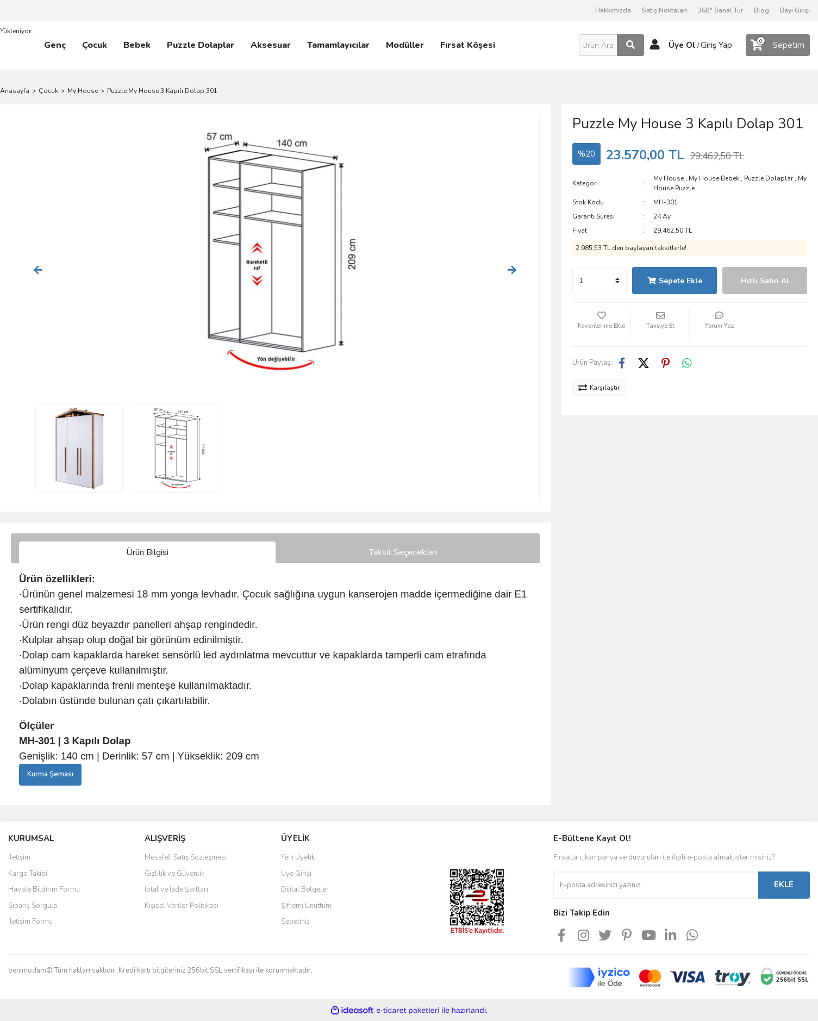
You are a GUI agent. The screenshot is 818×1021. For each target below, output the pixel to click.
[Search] (611, 45)
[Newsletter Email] (655, 885)
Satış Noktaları (664, 10)
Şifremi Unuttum (306, 906)
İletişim (19, 857)
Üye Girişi (296, 874)
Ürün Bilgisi (147, 552)
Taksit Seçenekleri (403, 552)
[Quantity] (599, 280)
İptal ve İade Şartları (176, 889)
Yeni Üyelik (298, 857)
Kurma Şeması (50, 774)
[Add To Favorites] (601, 324)
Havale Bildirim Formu (44, 889)
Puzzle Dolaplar (768, 178)
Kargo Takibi (27, 874)
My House (668, 178)
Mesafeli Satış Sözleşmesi (186, 857)
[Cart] (778, 45)
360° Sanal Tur (720, 10)
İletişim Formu (30, 921)
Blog (761, 10)
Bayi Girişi (795, 10)
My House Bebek (714, 178)
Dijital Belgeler (305, 889)
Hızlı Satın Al (765, 281)
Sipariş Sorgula (32, 906)
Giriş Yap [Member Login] (716, 45)
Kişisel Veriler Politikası (181, 906)
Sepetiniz (295, 921)
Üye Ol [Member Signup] (682, 45)
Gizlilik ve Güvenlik (174, 874)
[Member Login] (655, 45)
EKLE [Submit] (784, 884)
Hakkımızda (613, 10)
